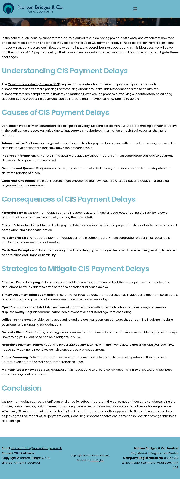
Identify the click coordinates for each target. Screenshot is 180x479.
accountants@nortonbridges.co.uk (36, 448)
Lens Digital (97, 460)
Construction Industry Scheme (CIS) (34, 84)
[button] (135, 8)
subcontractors (54, 38)
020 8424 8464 (23, 453)
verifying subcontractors (137, 94)
